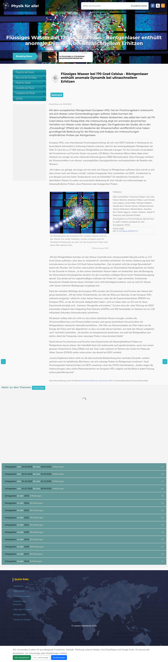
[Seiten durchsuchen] (105, 6)
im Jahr (23, 495)
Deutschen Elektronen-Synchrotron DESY (97, 380)
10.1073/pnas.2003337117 (127, 231)
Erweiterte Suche (139, 5)
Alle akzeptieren (21, 657)
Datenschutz (19, 591)
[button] (149, 57)
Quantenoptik (57, 94)
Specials (30, 98)
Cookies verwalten (21, 596)
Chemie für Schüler (22, 619)
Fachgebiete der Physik (30, 93)
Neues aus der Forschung (30, 77)
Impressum (18, 586)
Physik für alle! (25, 6)
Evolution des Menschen (19, 603)
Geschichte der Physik (30, 88)
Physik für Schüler (30, 83)
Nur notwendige (41, 657)
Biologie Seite (19, 614)
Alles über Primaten (22, 609)
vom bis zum (34, 466)
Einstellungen (59, 657)
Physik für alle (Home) (25, 72)
